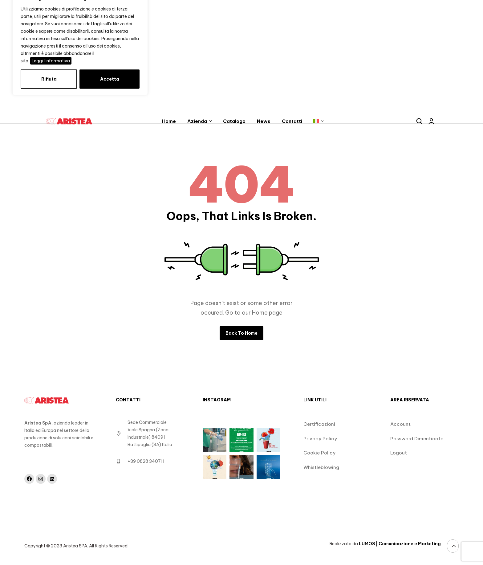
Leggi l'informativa (51, 61)
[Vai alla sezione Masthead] (453, 546)
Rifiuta (49, 79)
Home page (267, 312)
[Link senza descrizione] (70, 121)
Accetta (109, 79)
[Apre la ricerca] (419, 121)
